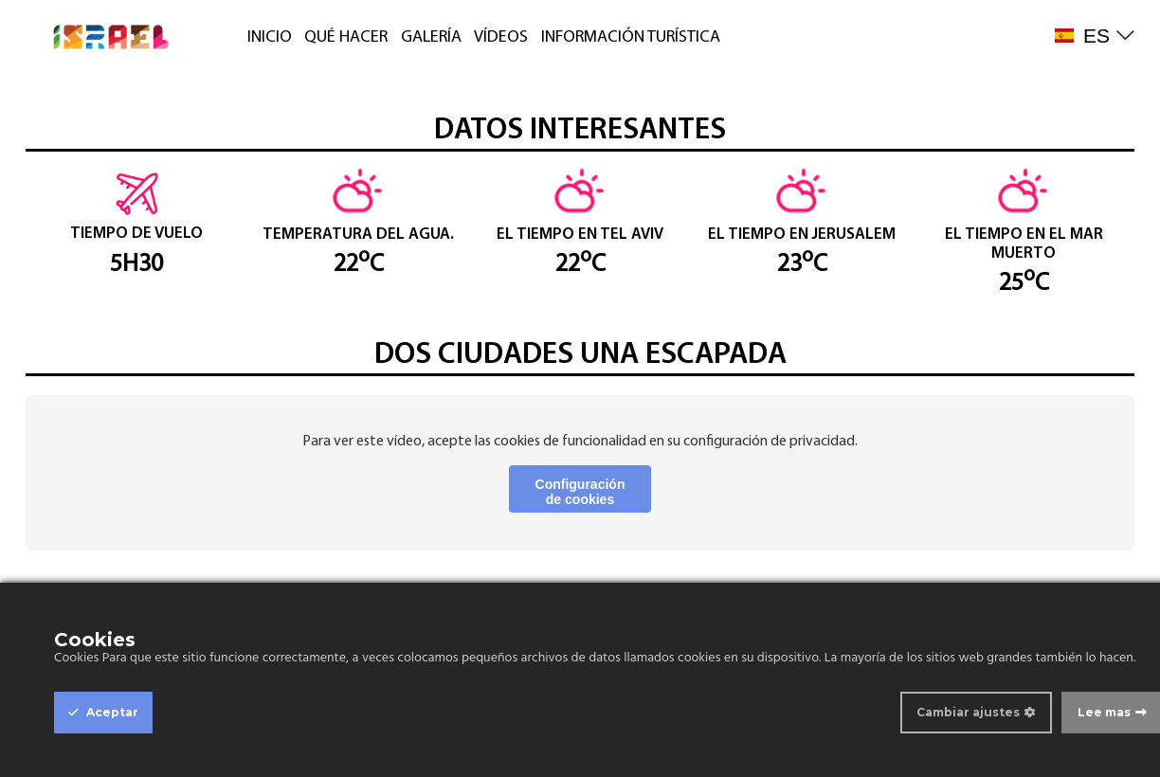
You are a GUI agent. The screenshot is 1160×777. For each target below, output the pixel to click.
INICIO (269, 37)
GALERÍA (431, 37)
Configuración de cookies (580, 492)
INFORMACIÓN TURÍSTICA (630, 37)
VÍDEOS (501, 37)
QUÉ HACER (346, 37)
